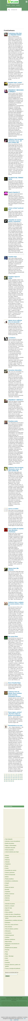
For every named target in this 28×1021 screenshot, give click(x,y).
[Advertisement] (14, 19)
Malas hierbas (8, 941)
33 (21, 777)
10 (20, 774)
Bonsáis (7, 889)
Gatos (8, 1003)
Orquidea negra (12, 256)
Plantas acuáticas (9, 878)
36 (8, 779)
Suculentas (15, 1005)
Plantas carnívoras (9, 893)
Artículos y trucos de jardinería (12, 841)
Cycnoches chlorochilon (15, 370)
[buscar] (14, 10)
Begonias (7, 900)
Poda (6, 951)
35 (6, 779)
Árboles (7, 855)
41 (16, 779)
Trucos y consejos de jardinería (12, 968)
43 (20, 779)
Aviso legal (13, 997)
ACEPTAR (16, 1020)
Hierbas (18, 1003)
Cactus (7, 868)
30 (16, 777)
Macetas (21, 1004)
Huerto (6, 885)
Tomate (21, 1005)
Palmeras (7, 859)
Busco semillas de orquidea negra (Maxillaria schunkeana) (15, 530)
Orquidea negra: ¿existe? (15, 82)
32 (20, 777)
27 (11, 777)
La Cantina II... (12, 337)
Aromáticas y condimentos (11, 881)
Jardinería (14, 1004)
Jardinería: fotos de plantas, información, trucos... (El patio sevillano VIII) (16, 141)
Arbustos (7, 861)
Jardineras (10, 1004)
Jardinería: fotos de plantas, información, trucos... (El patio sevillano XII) (16, 469)
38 (11, 779)
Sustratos (7, 962)
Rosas (6, 866)
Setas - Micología (9, 956)
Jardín (7, 1004)
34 (4, 779)
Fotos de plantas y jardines (11, 928)
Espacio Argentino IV (14, 192)
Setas (12, 1005)
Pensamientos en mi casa (15, 725)
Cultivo (6, 1002)
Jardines (7, 937)
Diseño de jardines (9, 843)
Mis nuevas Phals (13, 636)
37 (9, 779)
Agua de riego (8, 908)
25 (8, 777)
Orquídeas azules (13, 421)
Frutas (3, 1003)
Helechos (7, 898)
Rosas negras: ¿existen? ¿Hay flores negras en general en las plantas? (15, 714)
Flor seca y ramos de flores (11, 924)
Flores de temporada (10, 874)
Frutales (7, 857)
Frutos (5, 1003)
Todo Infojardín (8, 839)
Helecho (10, 1003)
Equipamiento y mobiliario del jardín (13, 920)
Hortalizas (21, 1003)
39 (13, 779)
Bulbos (7, 876)
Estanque (9, 1002)
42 (18, 779)
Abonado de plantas (10, 903)
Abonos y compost (9, 905)
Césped (7, 883)
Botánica (7, 910)
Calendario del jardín (10, 847)
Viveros (24, 1005)
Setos (6, 958)
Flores (18, 1002)
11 (21, 774)
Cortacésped (2, 1002)
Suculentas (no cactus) (10, 870)
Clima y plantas (9, 912)
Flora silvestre (8, 926)
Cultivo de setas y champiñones (12, 914)
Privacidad (19, 997)
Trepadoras (8, 864)
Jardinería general (9, 935)
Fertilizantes (13, 1002)
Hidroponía (8, 931)
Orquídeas (7, 891)
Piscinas (7, 949)
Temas (18, 1005)
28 (13, 777)
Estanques (7, 922)
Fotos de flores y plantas (24, 1002)
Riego (6, 954)
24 (6, 777)
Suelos (7, 960)
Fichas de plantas (9, 849)
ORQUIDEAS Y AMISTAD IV (15, 400)
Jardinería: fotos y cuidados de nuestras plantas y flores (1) (16, 604)
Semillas (9, 1005)
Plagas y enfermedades (10, 845)
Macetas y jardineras (10, 939)
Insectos (25, 1003)
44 (21, 779)
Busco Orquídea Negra (14, 682)
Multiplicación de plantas (11, 947)
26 (9, 777)
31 (18, 777)
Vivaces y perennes (10, 872)
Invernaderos (8, 933)
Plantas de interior (9, 887)
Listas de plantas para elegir (12, 851)
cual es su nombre (13, 508)
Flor (16, 1002)
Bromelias (7, 895)
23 (4, 777)
